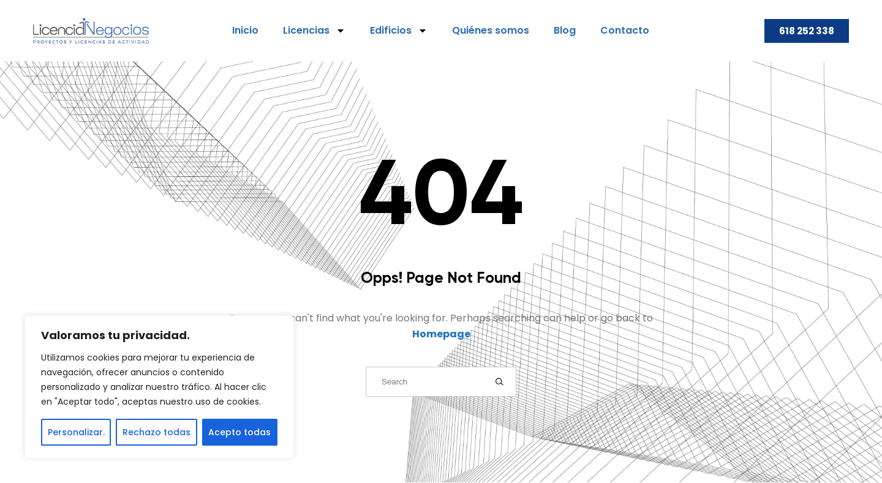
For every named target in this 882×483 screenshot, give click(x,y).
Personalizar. (76, 432)
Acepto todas (239, 432)
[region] (159, 387)
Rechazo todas (156, 432)
